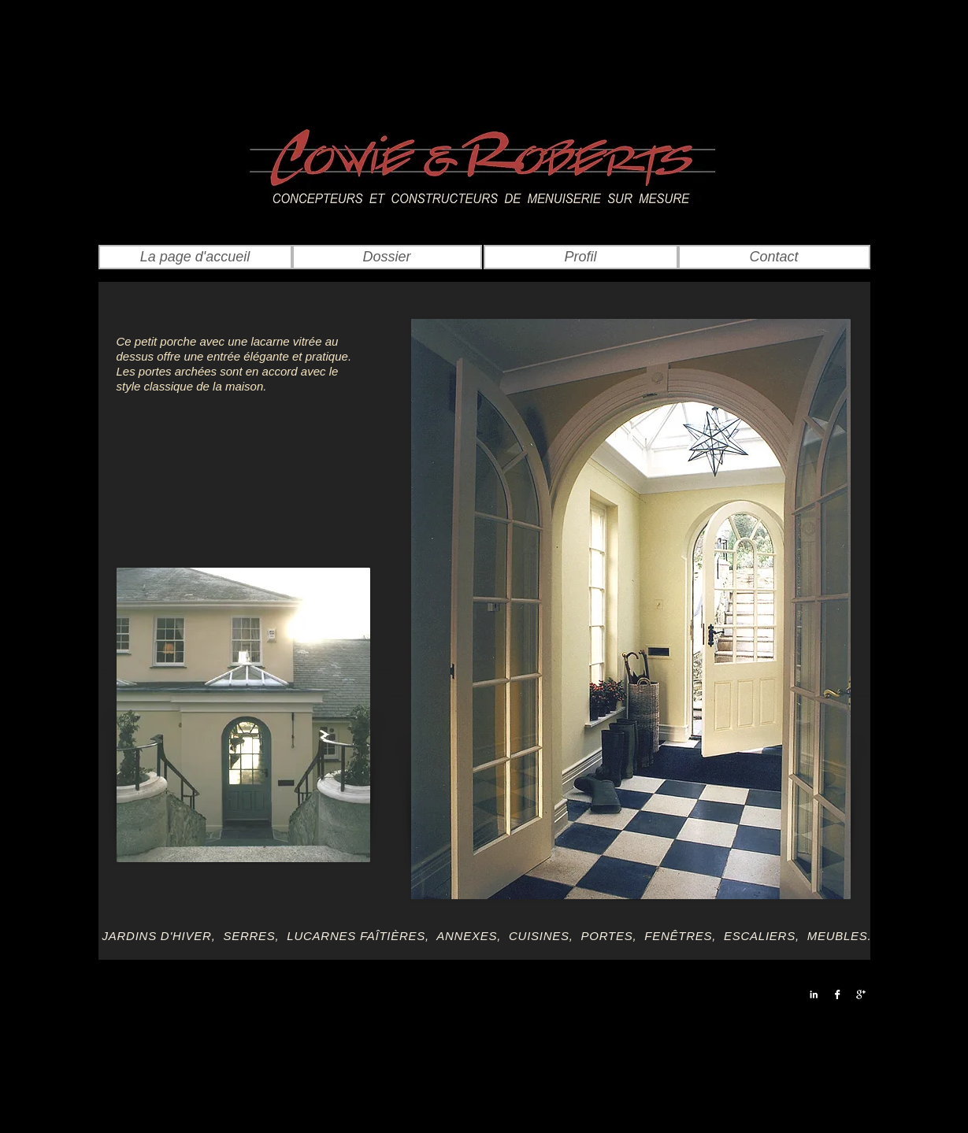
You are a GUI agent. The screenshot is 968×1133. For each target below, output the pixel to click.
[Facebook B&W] (837, 994)
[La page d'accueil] (195, 257)
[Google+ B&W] (861, 994)
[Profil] (581, 257)
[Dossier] (387, 257)
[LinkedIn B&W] (813, 994)
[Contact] (774, 257)
